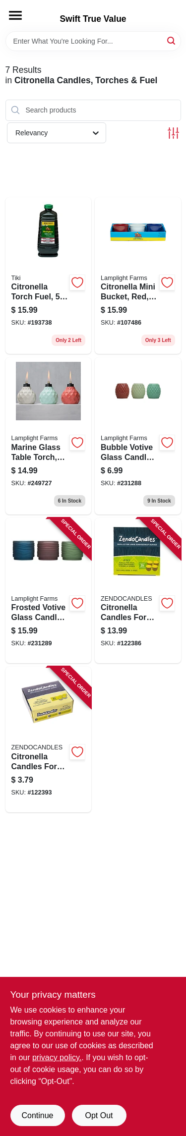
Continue (37, 1115)
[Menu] (15, 15)
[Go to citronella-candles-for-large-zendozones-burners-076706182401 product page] (138, 591)
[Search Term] (93, 41)
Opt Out (99, 1115)
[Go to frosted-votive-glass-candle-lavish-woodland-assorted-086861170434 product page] (48, 591)
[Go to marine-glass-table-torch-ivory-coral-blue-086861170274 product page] (48, 435)
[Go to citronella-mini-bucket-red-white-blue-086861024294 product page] (138, 275)
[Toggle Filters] (173, 133)
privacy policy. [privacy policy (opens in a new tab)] (56, 1057)
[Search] (172, 40)
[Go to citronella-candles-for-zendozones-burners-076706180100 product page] (48, 739)
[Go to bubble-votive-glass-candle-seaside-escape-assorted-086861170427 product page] (138, 435)
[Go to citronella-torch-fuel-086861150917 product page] (48, 275)
